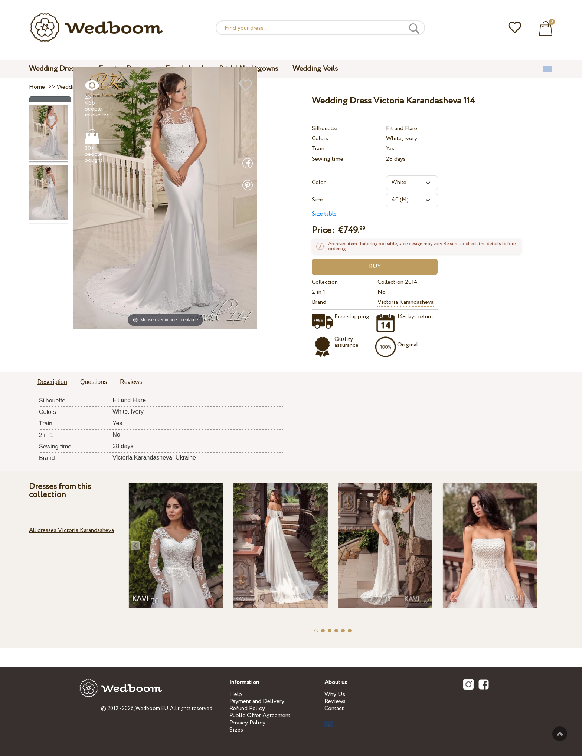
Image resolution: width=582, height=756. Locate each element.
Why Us (334, 694)
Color (319, 182)
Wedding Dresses (57, 68)
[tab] (52, 382)
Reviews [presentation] (131, 382)
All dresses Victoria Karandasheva (71, 530)
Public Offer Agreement (259, 715)
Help (235, 694)
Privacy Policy (247, 723)
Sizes (236, 730)
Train (318, 148)
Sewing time (327, 158)
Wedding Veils (315, 68)
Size (317, 199)
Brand (319, 302)
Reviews (335, 701)
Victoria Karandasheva (405, 302)
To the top (559, 733)
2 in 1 (318, 292)
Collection (325, 282)
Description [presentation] (52, 382)
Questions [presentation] (93, 382)
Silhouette (324, 128)
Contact (334, 708)
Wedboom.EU (151, 708)
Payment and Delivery (256, 701)
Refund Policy (247, 708)
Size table (324, 214)
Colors (320, 138)
